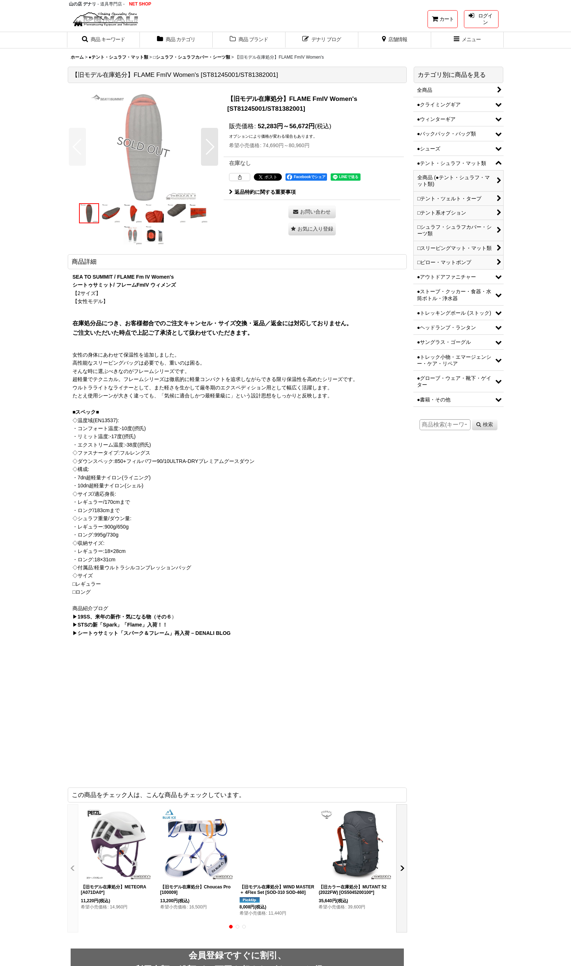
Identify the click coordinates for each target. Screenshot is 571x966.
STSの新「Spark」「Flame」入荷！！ (123, 625)
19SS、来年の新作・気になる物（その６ (125, 617)
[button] (103, 40)
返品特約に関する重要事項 (262, 192)
